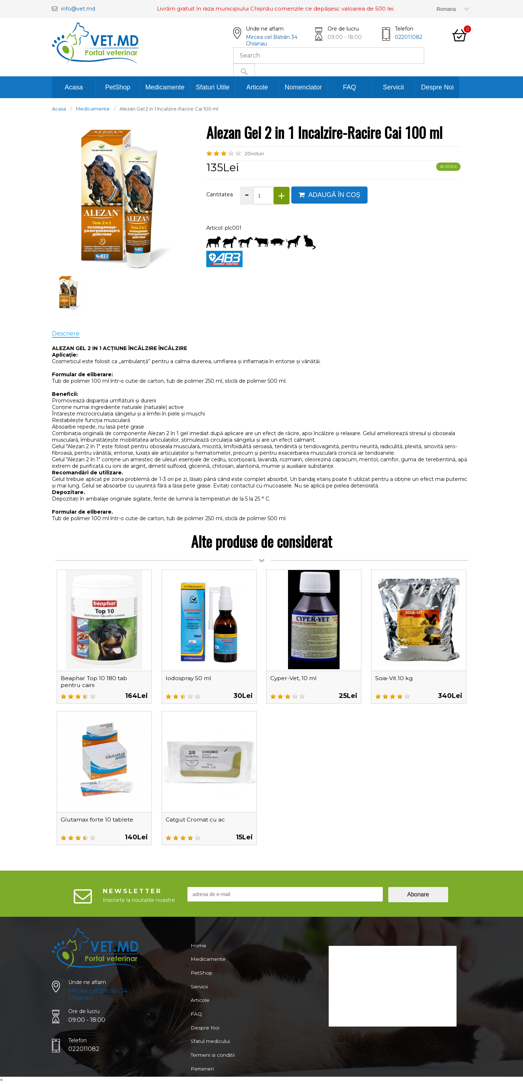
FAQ (349, 87)
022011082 (408, 37)
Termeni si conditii (213, 1062)
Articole (257, 87)
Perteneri (202, 1076)
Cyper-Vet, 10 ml (293, 678)
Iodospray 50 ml (189, 678)
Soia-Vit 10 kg (394, 678)
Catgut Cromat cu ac (196, 819)
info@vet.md (78, 8)
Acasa (74, 87)
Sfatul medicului (210, 1047)
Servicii (393, 87)
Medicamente (165, 87)
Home (198, 946)
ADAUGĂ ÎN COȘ (329, 194)
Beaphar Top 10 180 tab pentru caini (95, 681)
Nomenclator (303, 87)
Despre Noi (437, 87)
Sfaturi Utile (213, 87)
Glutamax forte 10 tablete (98, 819)
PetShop (117, 87)
